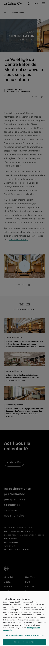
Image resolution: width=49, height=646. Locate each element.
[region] (24, 618)
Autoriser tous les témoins (24, 642)
